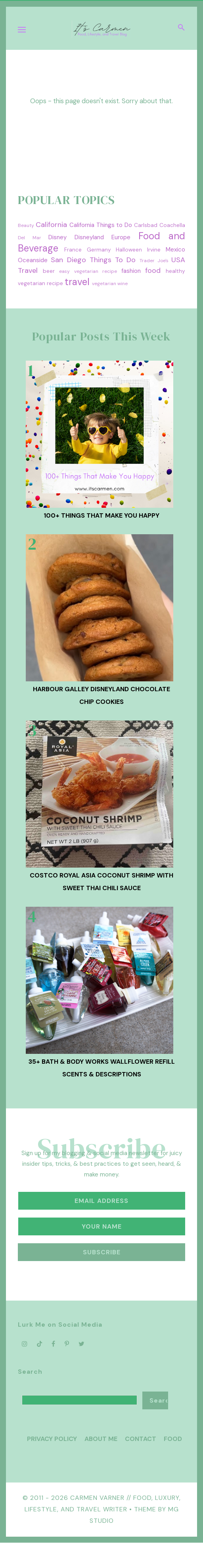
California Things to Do (100, 225)
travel (77, 282)
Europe (120, 237)
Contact (140, 1439)
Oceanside (33, 260)
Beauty (26, 225)
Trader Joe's (154, 260)
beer (49, 271)
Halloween (129, 249)
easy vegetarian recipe (88, 271)
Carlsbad (145, 225)
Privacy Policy (52, 1439)
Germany (99, 249)
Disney (57, 237)
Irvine (154, 249)
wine (122, 283)
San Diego (68, 260)
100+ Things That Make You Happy (101, 515)
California (51, 224)
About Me (100, 1439)
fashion (131, 271)
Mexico (175, 249)
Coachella (172, 225)
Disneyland (89, 237)
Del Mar (29, 237)
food (153, 270)
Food (173, 1439)
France (73, 249)
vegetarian (104, 283)
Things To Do (113, 260)
